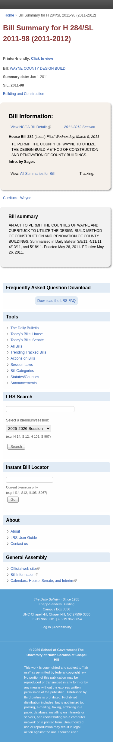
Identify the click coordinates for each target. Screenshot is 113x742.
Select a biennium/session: (27, 420)
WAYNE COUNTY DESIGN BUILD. (38, 68)
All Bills (16, 346)
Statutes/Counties (25, 377)
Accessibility (62, 627)
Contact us (19, 544)
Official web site (25, 569)
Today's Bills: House (27, 334)
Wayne (25, 198)
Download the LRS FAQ (56, 301)
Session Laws (22, 365)
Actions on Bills (23, 358)
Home (9, 15)
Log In (46, 627)
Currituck (10, 198)
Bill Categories (22, 371)
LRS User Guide (24, 538)
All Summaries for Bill (37, 174)
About (15, 531)
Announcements (24, 383)
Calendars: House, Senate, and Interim (44, 581)
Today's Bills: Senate (27, 340)
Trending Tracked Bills (28, 352)
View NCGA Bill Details (31, 127)
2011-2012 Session (79, 127)
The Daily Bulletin (25, 328)
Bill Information (24, 575)
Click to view (42, 58)
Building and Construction (23, 94)
